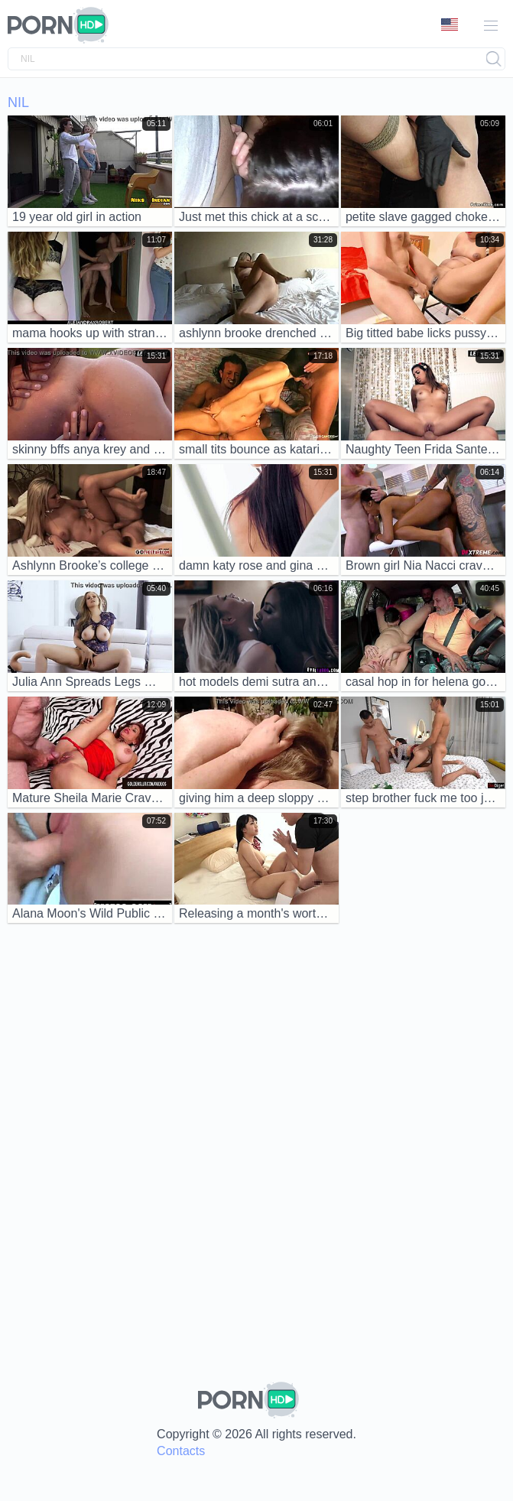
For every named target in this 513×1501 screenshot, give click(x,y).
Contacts (181, 1450)
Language (449, 24)
